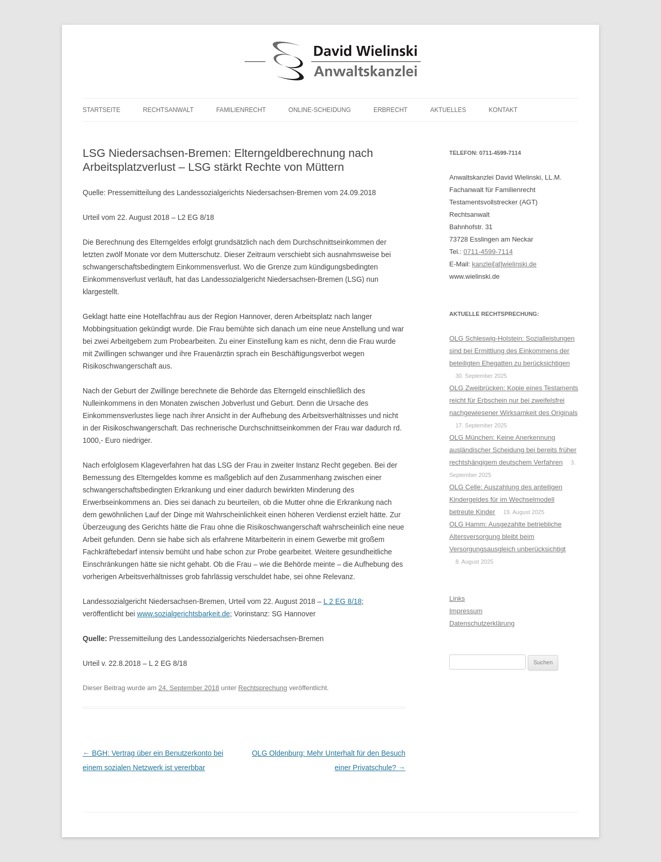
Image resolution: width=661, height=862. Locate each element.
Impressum (465, 611)
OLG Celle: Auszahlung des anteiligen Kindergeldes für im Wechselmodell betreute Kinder (505, 499)
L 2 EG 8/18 (342, 601)
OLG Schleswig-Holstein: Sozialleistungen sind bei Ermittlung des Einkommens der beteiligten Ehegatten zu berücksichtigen (512, 350)
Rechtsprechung (262, 688)
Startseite (101, 110)
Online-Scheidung (320, 110)
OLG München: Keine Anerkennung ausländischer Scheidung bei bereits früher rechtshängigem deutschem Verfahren (512, 450)
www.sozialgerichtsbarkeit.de (183, 614)
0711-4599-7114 (487, 252)
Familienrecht (241, 110)
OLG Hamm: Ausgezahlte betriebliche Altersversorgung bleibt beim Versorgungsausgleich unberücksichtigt (507, 536)
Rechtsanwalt (168, 110)
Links (457, 598)
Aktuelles (448, 110)
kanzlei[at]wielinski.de (504, 264)
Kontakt (503, 110)
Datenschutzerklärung (481, 623)
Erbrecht (390, 110)
